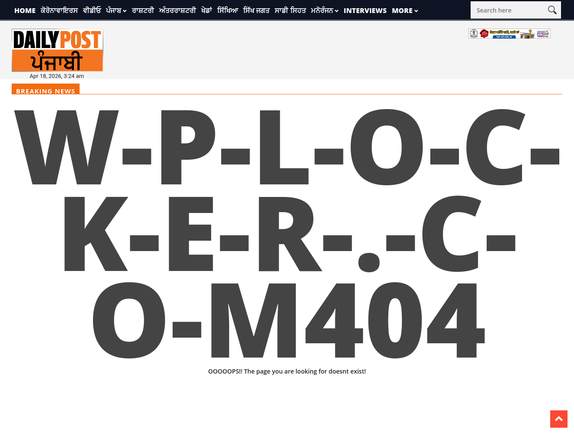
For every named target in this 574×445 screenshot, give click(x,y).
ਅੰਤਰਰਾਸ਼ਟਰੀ (177, 10)
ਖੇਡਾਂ (206, 10)
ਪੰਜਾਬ (113, 10)
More (402, 10)
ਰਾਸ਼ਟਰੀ (143, 10)
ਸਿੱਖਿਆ (227, 10)
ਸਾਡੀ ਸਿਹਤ (290, 10)
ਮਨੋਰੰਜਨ (322, 10)
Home (24, 10)
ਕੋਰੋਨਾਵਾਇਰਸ (59, 10)
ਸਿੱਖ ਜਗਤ (256, 10)
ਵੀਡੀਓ (92, 10)
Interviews (365, 10)
